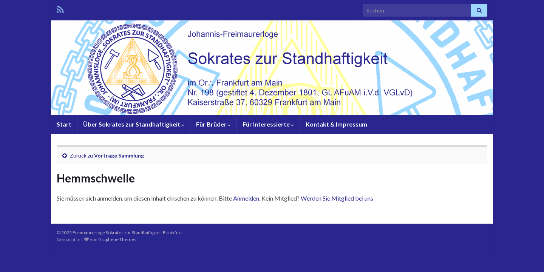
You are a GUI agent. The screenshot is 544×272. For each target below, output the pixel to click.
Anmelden (246, 198)
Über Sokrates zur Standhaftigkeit (133, 124)
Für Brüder (213, 124)
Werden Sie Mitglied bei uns (337, 198)
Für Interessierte (268, 124)
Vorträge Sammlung (119, 155)
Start (64, 124)
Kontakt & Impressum (336, 124)
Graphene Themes (117, 239)
